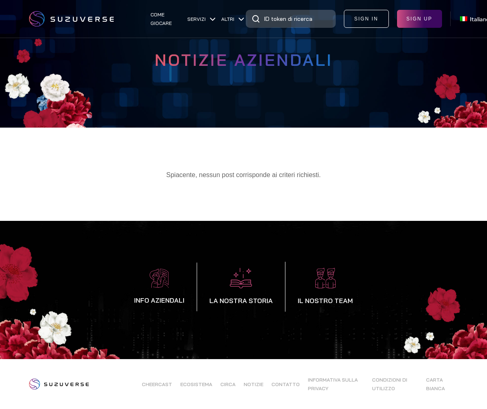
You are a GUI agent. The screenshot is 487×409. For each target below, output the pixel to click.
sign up (419, 19)
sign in (366, 19)
